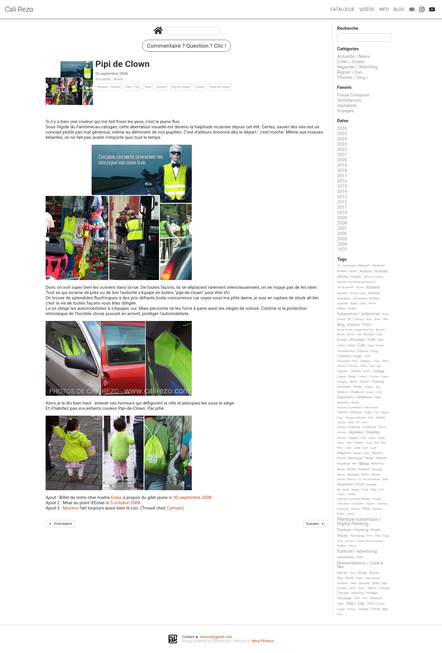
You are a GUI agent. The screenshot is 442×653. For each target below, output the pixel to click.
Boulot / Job (354, 334)
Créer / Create (351, 61)
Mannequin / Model (361, 458)
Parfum (355, 509)
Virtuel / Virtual (375, 603)
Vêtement (376, 598)
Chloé (363, 366)
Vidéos (366, 9)
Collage (378, 371)
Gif (357, 422)
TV (338, 266)
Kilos (340, 448)
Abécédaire (349, 266)
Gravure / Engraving (348, 427)
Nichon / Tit (354, 479)
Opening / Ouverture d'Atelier (354, 499)
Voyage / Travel (369, 609)
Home (382, 427)
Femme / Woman (349, 412)
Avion (385, 314)
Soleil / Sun (379, 583)
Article (372, 303)
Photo (342, 536)
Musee (341, 475)
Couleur (362, 376)
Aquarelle (342, 303)
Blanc (377, 319)
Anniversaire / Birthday (366, 298)
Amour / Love (358, 293)
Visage (341, 609)
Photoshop (357, 536)
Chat (367, 356)
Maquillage (343, 463)
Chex (376, 361)
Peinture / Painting (352, 530)
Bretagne (342, 339)
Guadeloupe (369, 427)
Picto (370, 536)
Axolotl (341, 319)
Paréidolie (343, 509)
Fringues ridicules (355, 418)
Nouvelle (371, 484)
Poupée (341, 546)
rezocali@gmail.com (216, 637)
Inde (363, 438)
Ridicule (342, 572)
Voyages (345, 110)
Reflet (359, 557)
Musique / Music (358, 474)
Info (384, 9)
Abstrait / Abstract (371, 265)
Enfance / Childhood (350, 392)
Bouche (380, 330)
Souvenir (342, 588)
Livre (373, 448)
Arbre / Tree (358, 303)
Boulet (341, 334)
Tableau (372, 588)
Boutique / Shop (373, 334)
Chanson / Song (367, 351)
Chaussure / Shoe (347, 361)
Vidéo (340, 603)
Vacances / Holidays (364, 593)
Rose (352, 573)
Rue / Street (345, 578)
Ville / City (132, 87)
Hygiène (353, 438)
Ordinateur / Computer (350, 503)
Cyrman (174, 508)
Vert (364, 598)
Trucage (343, 593)
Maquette (381, 458)
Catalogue (342, 9)
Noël (385, 479)
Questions (345, 557)
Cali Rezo (19, 9)
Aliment (373, 287)
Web (385, 609)
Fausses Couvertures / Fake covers (357, 407)
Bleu (386, 319)
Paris (366, 508)
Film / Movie (381, 412)
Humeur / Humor (108, 87)
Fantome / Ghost (348, 402)
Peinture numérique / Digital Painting (359, 521)
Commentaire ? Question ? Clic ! (186, 45)
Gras (364, 422)
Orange (377, 499)
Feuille (368, 412)
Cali (361, 345)
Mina (364, 464)
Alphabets (347, 105)
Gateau (341, 422)
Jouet (369, 443)
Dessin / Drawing (372, 381)
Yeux (148, 87)
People (376, 529)
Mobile (341, 469)
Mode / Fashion (358, 469)
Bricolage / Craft (362, 339)
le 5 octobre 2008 (123, 502)
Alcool (360, 287)
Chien (385, 361)
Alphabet (342, 293)
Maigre (357, 453)
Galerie (380, 417)
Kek (376, 443)
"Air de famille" (345, 287)
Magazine (344, 453)
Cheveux (365, 361)
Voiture (162, 87)
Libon (348, 448)
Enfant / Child (373, 392)
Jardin (381, 438)
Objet (373, 489)
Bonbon (367, 324)
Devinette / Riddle (349, 387)
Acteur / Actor (347, 271)
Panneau (382, 503)
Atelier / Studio (346, 308)
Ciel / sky (375, 366)
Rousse (374, 572)
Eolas (116, 497)
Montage (377, 469)
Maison (377, 453)
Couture (374, 376)
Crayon (385, 376)
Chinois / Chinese (347, 366)
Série (353, 583)
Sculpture (342, 583)
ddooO (353, 382)
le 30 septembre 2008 (190, 497)
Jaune (200, 87)
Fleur (340, 418)
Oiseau (341, 494)
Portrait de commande (370, 541)
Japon (371, 438)
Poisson (350, 541)
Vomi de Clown (219, 87)
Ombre (351, 494)
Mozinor (71, 508)
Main (367, 453)
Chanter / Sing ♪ (353, 77)
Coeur (366, 371)
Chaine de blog (345, 351)
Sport (353, 588)
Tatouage (384, 588)
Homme (341, 432)
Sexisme (364, 583)
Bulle (381, 339)
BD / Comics (356, 319)
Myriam (376, 475)
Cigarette (342, 371)
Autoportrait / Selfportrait (358, 314)
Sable (359, 578)
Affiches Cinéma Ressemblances (356, 282)
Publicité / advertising (357, 551)
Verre (357, 598)
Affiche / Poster (349, 277)
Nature (341, 479)
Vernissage (344, 598)
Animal (374, 293)
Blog (399, 9)
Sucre (361, 588)
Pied (377, 536)
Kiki (383, 443)
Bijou (369, 319)
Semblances (349, 100)
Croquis (342, 382)
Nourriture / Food (350, 484)
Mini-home (377, 463)
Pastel (340, 514)
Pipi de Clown (181, 87)
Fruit (370, 418)
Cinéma (355, 371)
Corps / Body (346, 376)
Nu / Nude (343, 489)
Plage (386, 536)
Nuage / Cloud (359, 489)
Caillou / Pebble (346, 345)
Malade (341, 458)
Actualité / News (109, 79)
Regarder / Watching (357, 67)
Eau (378, 387)
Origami (370, 503)
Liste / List (361, 448)
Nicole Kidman (371, 479)
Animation (344, 298)
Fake (377, 397)
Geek (351, 422)
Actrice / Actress (374, 271)
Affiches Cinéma (373, 277)
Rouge (362, 572)
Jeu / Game (355, 442)
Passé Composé (353, 95)
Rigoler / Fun (349, 72)
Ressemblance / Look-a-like (360, 565)
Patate (350, 514)
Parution (377, 509)
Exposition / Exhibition (354, 397)
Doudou (369, 387)
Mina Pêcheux (263, 641)
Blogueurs (353, 324)
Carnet (380, 345)
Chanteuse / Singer (349, 356)
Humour (341, 438)
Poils (340, 541)
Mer (354, 463)
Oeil (381, 489)
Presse (352, 546)
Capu (370, 345)
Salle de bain (372, 578)
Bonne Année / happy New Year (355, 330)
